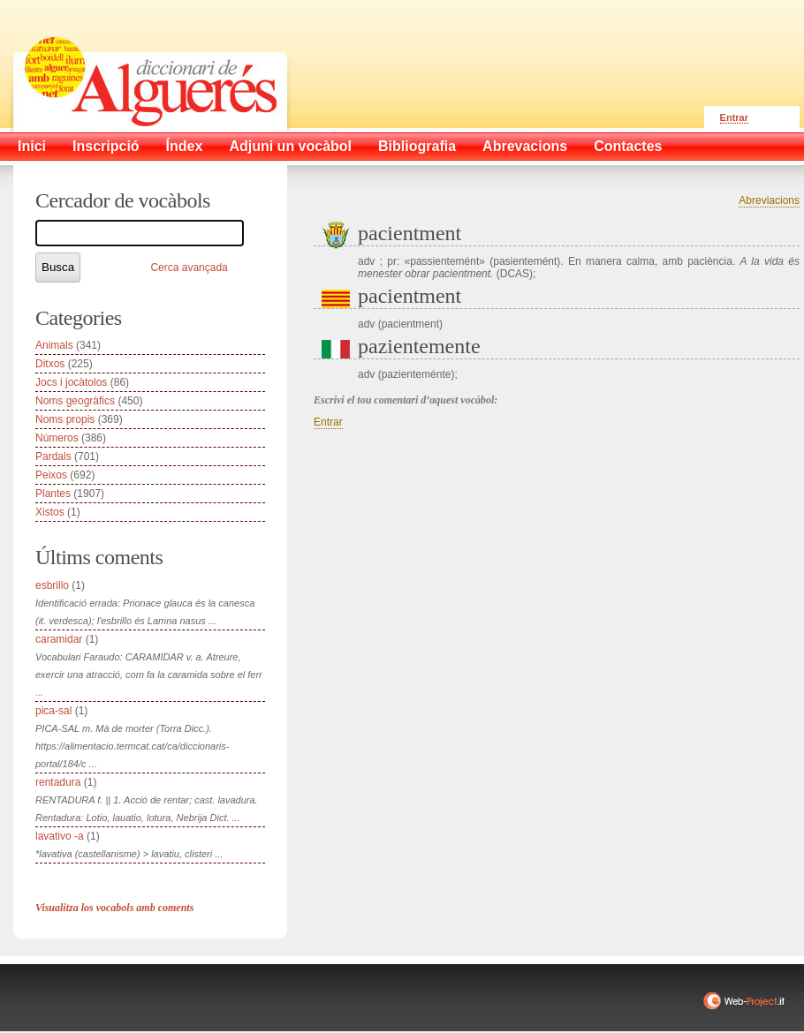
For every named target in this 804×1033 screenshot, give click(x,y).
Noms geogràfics (75, 401)
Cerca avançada (188, 267)
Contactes (628, 146)
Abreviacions (769, 200)
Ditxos (49, 364)
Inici (32, 146)
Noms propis (65, 419)
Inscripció (106, 146)
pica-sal (53, 711)
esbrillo (52, 585)
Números (57, 438)
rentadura (57, 782)
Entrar (734, 117)
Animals (54, 345)
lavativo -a (59, 836)
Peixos (51, 475)
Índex (184, 146)
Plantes (53, 493)
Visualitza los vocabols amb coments (114, 907)
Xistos (49, 512)
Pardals (53, 456)
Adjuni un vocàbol (290, 146)
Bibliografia (417, 146)
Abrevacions (524, 146)
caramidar (58, 639)
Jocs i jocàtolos (71, 382)
